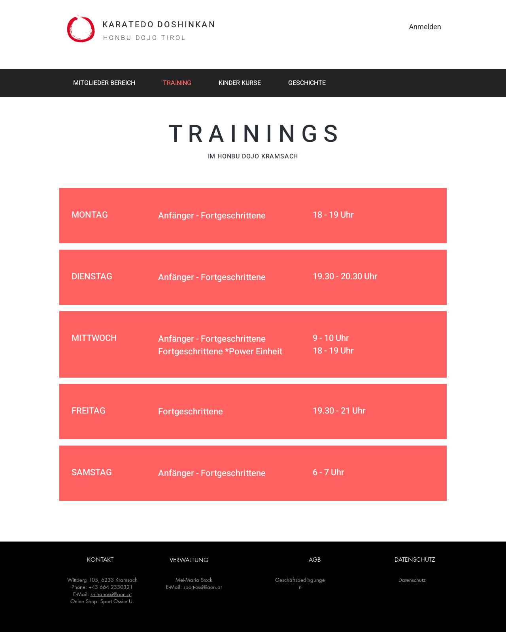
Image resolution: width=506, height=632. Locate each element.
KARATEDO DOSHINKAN (159, 25)
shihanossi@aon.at (111, 594)
